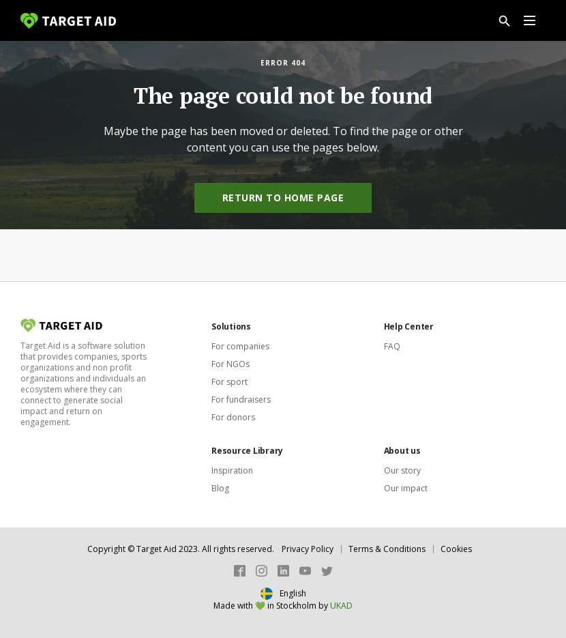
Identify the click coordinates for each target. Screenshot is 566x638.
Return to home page (283, 197)
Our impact (406, 488)
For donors (233, 417)
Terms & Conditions (387, 549)
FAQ (392, 346)
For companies (240, 346)
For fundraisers (241, 399)
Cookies (456, 549)
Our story (402, 470)
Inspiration (232, 470)
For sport (229, 382)
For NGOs (230, 364)
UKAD (341, 605)
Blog (220, 488)
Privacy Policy (307, 549)
